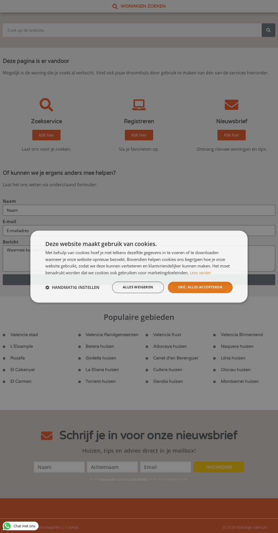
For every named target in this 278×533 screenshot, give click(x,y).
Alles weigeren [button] (132, 287)
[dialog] (139, 266)
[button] (72, 287)
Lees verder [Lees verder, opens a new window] (200, 272)
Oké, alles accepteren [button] (198, 287)
